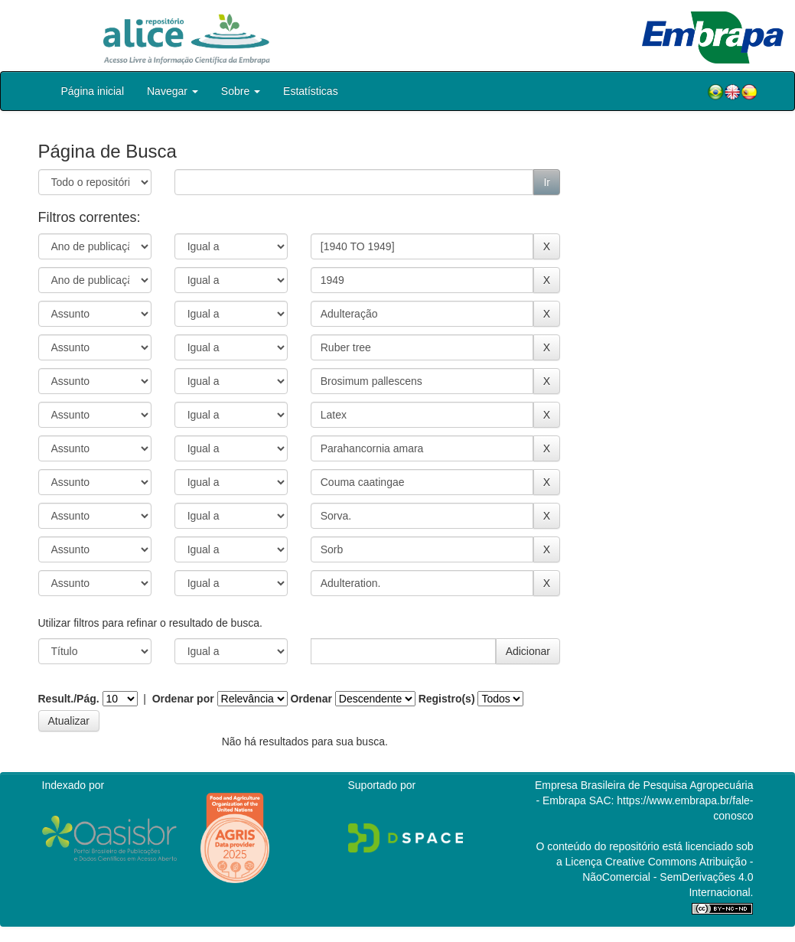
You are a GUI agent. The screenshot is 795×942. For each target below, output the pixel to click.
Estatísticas (310, 91)
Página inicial (93, 91)
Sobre (240, 91)
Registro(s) (447, 699)
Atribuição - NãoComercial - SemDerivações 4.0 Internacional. (667, 877)
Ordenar (310, 699)
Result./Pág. (68, 699)
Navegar (172, 91)
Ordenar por (183, 699)
